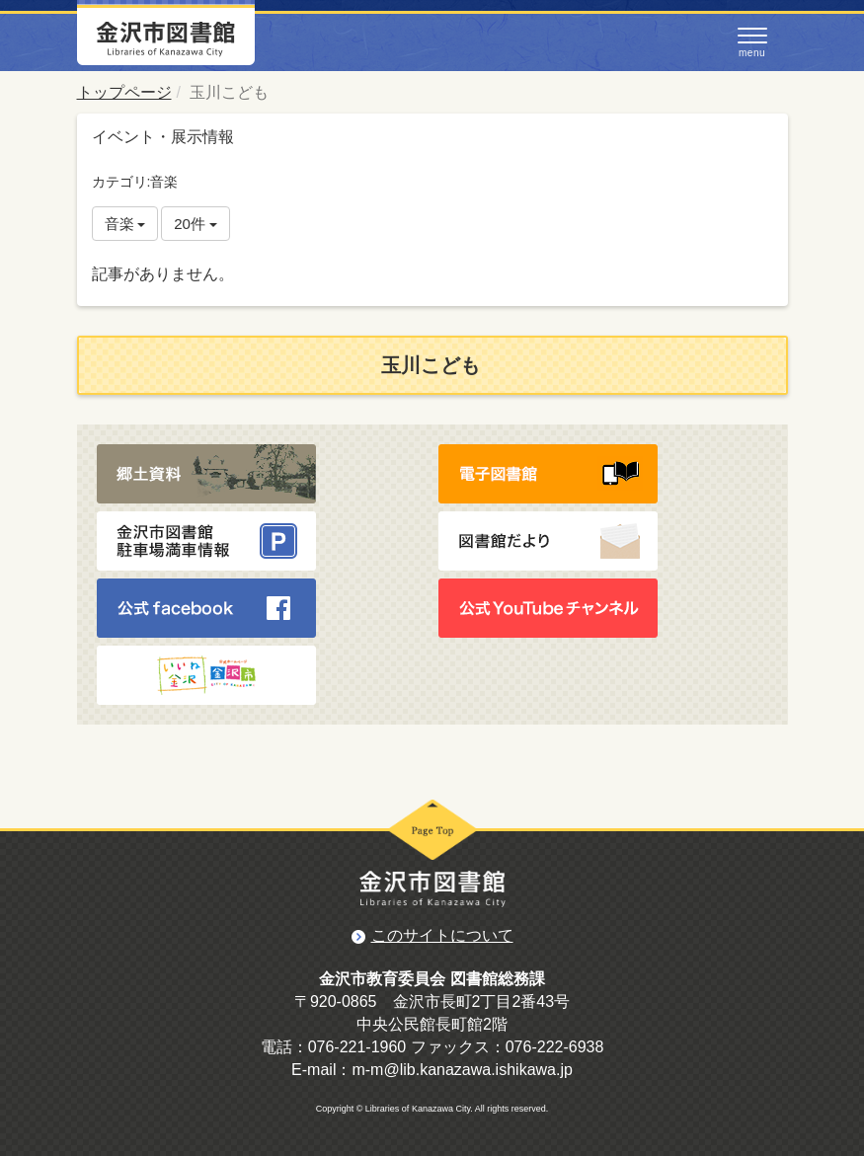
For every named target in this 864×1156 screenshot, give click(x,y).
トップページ (124, 92)
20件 (195, 223)
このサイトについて (442, 935)
